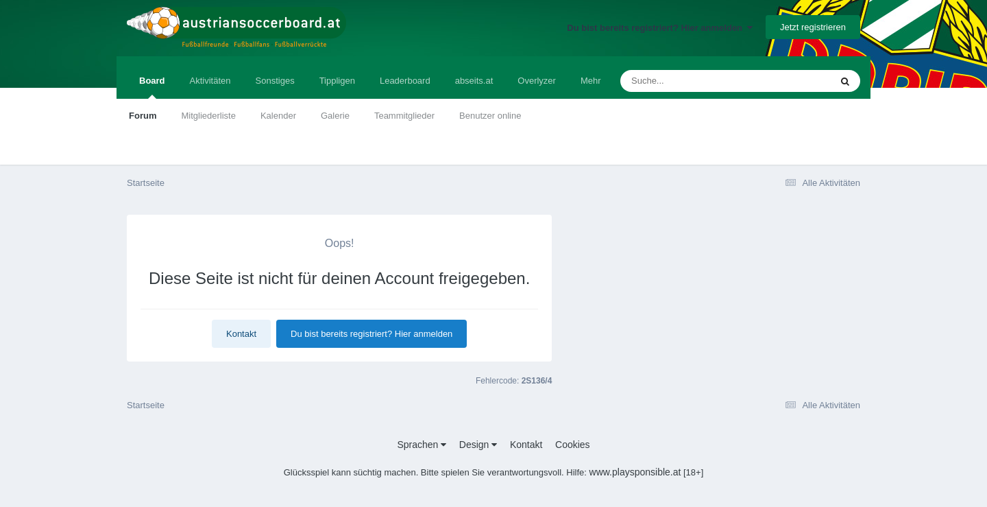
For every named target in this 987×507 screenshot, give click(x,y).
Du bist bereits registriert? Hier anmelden (660, 28)
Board (152, 87)
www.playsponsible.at (635, 472)
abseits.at (474, 80)
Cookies (572, 444)
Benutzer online (490, 115)
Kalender (278, 115)
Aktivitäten (210, 80)
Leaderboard (405, 80)
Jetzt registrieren (813, 27)
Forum (142, 115)
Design (478, 444)
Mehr (591, 80)
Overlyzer (536, 80)
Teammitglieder (404, 115)
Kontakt (241, 334)
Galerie (335, 115)
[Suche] (698, 81)
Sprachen (421, 444)
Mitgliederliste (208, 115)
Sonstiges (275, 80)
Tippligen (337, 80)
